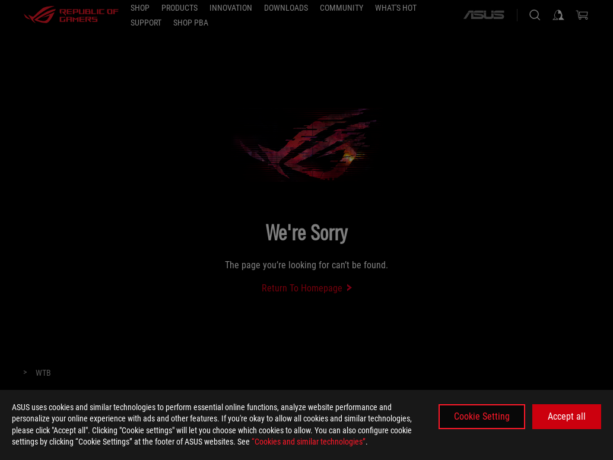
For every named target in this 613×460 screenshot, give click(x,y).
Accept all (567, 416)
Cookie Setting (482, 416)
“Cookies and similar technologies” (309, 441)
